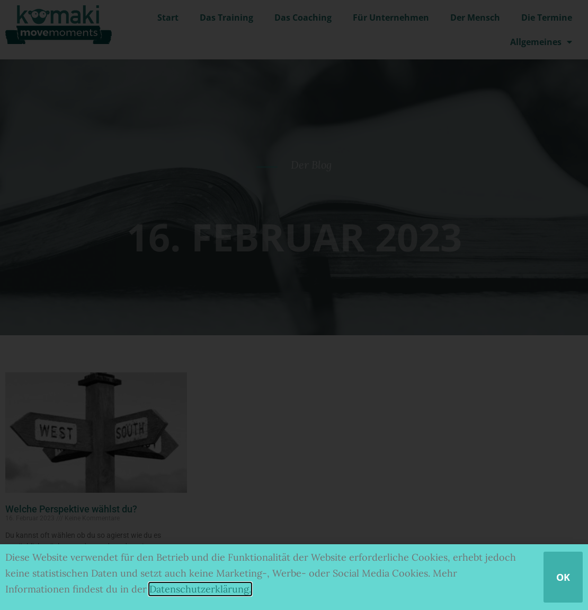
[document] (294, 305)
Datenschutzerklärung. (200, 589)
